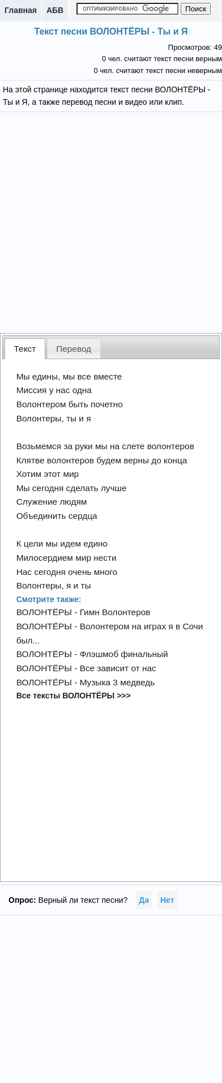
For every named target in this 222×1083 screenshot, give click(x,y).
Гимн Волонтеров (115, 612)
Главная (21, 10)
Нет (167, 900)
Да (144, 900)
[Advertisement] (111, 221)
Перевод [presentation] (73, 348)
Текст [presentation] (25, 348)
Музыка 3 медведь (117, 682)
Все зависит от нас (118, 668)
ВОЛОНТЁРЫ (44, 612)
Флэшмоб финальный (124, 654)
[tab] (25, 348)
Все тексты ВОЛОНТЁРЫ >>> (73, 695)
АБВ (54, 10)
